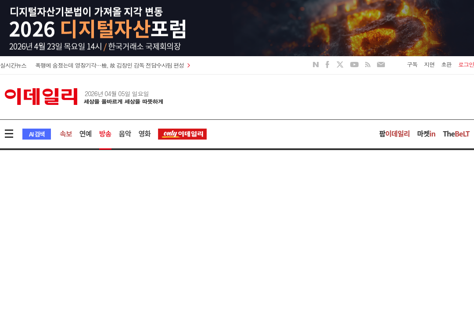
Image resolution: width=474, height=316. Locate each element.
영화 (144, 133)
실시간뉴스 (13, 65)
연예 (85, 133)
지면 (429, 64)
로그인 (466, 64)
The (456, 133)
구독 (412, 64)
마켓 (426, 133)
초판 (446, 64)
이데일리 (83, 96)
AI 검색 (36, 133)
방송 (105, 133)
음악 (125, 133)
